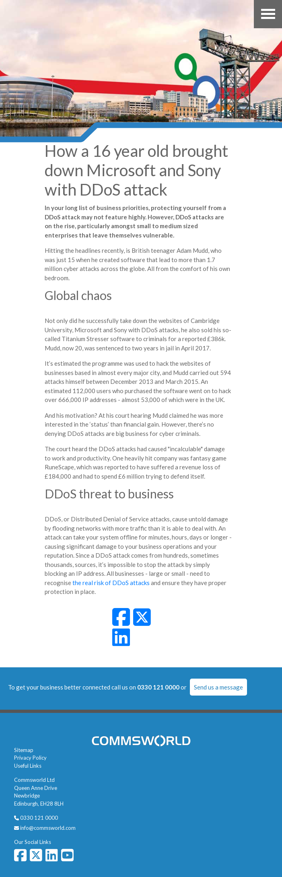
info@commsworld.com (48, 828)
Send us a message (218, 687)
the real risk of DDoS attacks (111, 582)
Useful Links (27, 765)
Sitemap (23, 750)
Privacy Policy (30, 757)
